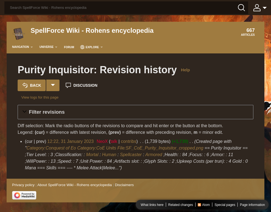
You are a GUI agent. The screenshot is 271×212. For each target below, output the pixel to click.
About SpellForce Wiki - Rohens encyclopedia (74, 185)
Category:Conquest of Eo (51, 148)
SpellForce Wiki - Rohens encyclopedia (92, 30)
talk (113, 141)
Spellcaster (131, 154)
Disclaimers (124, 185)
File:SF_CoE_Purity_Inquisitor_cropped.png (160, 148)
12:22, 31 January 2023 (70, 141)
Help (185, 69)
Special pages (225, 205)
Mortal (92, 154)
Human (109, 154)
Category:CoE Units (96, 148)
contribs (128, 141)
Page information (252, 205)
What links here (152, 205)
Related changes (180, 205)
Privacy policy (23, 185)
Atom (206, 205)
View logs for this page (39, 97)
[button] (135, 112)
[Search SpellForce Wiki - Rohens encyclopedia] (126, 7)
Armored (153, 154)
